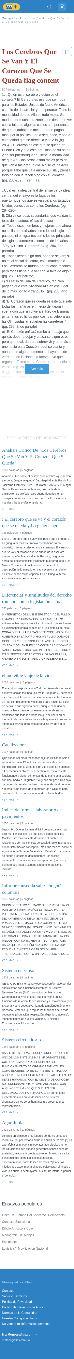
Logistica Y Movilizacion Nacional (25, 1248)
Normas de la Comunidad (19, 1312)
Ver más (37, 368)
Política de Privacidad (17, 1301)
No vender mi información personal (26, 1323)
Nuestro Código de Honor (19, 1318)
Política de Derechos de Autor (22, 1307)
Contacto (8, 1290)
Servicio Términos (14, 1296)
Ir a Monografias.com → (19, 1334)
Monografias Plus (14, 18)
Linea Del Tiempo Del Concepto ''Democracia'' (34, 1215)
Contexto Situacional (16, 1221)
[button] (67, 67)
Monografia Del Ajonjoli (18, 1235)
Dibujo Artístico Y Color (18, 1228)
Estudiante (9, 1242)
